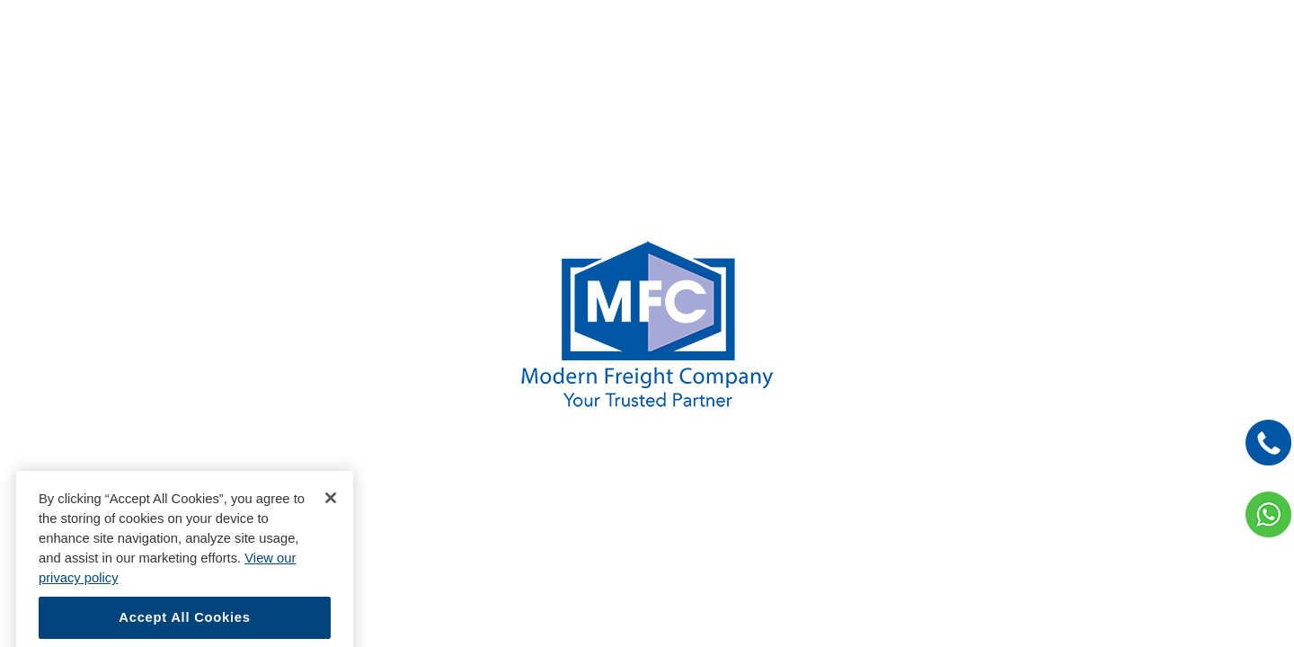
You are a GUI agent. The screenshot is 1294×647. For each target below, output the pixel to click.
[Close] (330, 508)
